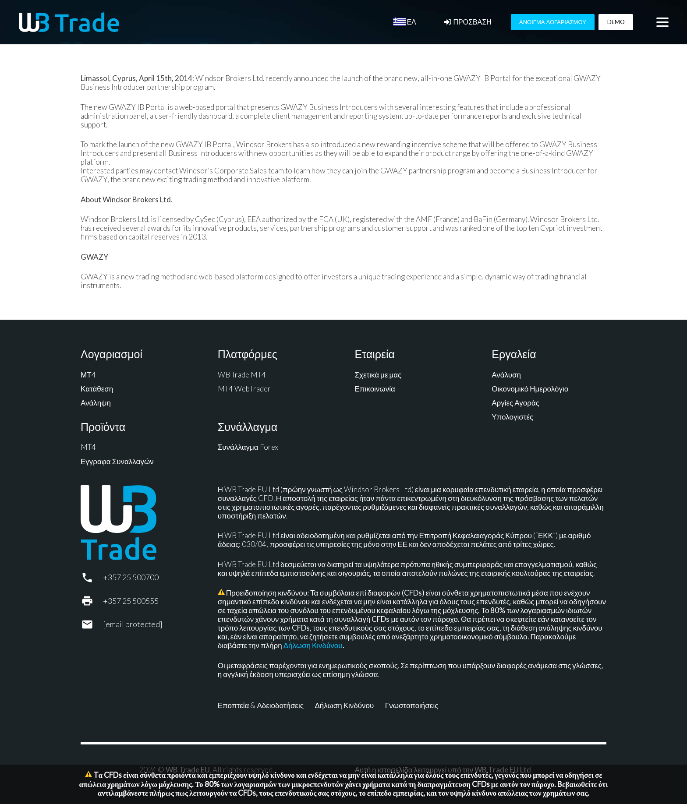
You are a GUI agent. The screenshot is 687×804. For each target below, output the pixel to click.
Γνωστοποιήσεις (412, 705)
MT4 (88, 446)
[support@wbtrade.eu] (92, 624)
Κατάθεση (97, 388)
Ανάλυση (506, 374)
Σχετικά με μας (378, 374)
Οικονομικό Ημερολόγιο (530, 388)
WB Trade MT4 (242, 374)
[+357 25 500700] (92, 577)
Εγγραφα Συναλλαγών (117, 461)
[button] (662, 22)
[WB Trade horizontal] (69, 22)
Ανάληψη (96, 402)
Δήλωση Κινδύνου (313, 645)
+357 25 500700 (131, 577)
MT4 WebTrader (244, 388)
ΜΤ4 (88, 374)
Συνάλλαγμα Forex (248, 446)
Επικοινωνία (375, 388)
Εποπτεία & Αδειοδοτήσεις (261, 705)
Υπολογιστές (512, 416)
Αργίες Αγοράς (515, 402)
